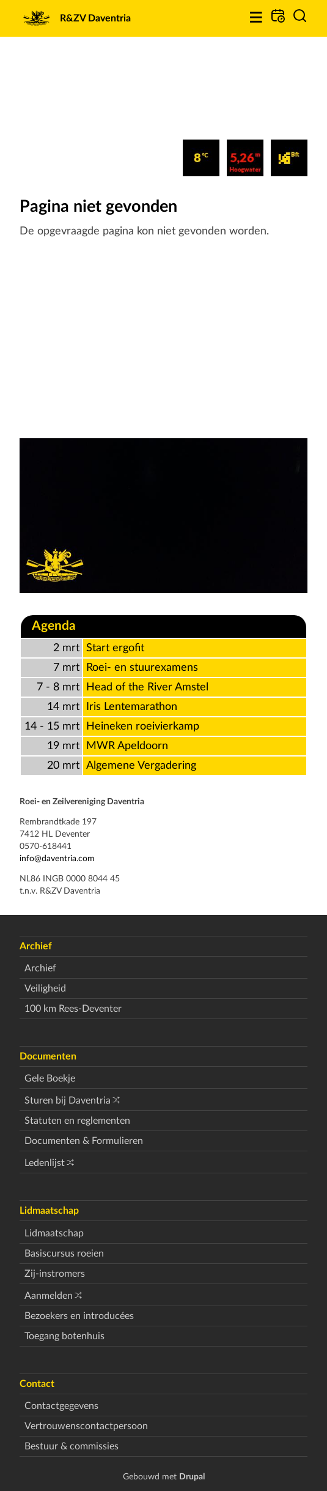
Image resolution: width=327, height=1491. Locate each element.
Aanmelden (48, 1296)
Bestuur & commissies (71, 1446)
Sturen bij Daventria (67, 1100)
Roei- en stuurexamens (142, 667)
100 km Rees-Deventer (73, 1009)
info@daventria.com (57, 858)
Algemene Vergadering (141, 765)
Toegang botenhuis (64, 1336)
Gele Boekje (49, 1078)
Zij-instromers (54, 1274)
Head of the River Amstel (147, 687)
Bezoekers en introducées (79, 1316)
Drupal (192, 1476)
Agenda (54, 625)
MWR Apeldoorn (127, 746)
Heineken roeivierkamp (142, 726)
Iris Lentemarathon (131, 706)
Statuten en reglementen (77, 1121)
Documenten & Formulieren (83, 1141)
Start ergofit (115, 648)
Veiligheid (45, 988)
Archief (40, 968)
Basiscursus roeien (64, 1253)
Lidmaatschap (54, 1233)
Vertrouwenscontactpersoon (86, 1426)
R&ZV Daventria (95, 18)
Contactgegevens (61, 1406)
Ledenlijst (44, 1163)
